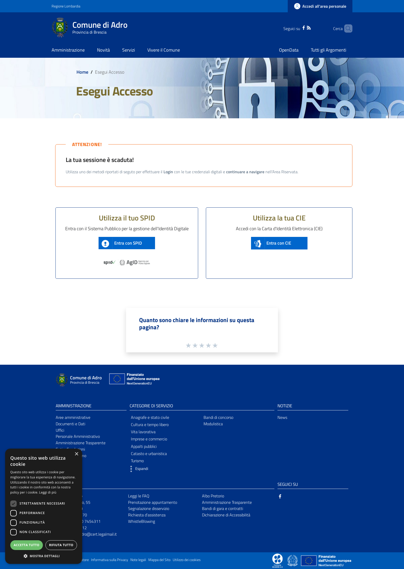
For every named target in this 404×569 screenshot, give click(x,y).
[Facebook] (296, 27)
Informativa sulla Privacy (109, 559)
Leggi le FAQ (138, 496)
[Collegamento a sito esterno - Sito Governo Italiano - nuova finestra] (293, 560)
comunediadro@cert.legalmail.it (90, 534)
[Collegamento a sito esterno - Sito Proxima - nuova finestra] (277, 560)
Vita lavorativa (143, 432)
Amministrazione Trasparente (80, 443)
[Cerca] (346, 28)
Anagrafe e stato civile (150, 417)
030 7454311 (88, 521)
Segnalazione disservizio (148, 508)
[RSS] (301, 27)
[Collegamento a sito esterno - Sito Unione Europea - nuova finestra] (133, 380)
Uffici (60, 430)
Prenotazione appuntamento (152, 502)
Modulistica (213, 424)
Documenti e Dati (70, 424)
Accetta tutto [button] (26, 545)
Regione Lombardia (66, 6)
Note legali (138, 559)
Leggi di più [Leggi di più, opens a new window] (47, 492)
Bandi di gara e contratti (222, 508)
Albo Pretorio (213, 496)
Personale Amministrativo (78, 436)
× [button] (76, 454)
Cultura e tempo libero (150, 424)
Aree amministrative (73, 417)
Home (82, 72)
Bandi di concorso (218, 417)
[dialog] (43, 506)
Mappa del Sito (159, 559)
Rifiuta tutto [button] (61, 545)
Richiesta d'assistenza (147, 515)
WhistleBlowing (141, 521)
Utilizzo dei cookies (187, 559)
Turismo (137, 461)
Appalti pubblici (144, 446)
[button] (137, 469)
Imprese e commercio (149, 439)
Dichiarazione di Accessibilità (226, 515)
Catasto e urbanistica (149, 453)
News (282, 417)
